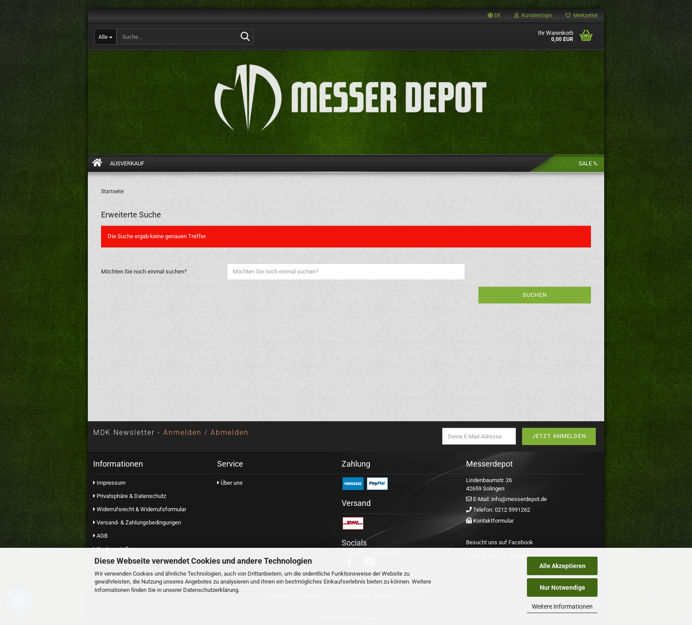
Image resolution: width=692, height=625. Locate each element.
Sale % (588, 163)
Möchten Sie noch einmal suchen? (144, 271)
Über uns (230, 482)
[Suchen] (245, 37)
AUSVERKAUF (127, 163)
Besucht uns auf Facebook (499, 542)
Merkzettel (581, 15)
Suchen (535, 295)
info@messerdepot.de (519, 499)
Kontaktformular (493, 520)
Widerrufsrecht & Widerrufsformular (141, 509)
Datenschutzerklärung (210, 590)
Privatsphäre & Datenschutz (131, 496)
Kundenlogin (533, 15)
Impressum (111, 482)
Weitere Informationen (562, 606)
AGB (100, 535)
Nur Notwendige (562, 587)
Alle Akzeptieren (562, 565)
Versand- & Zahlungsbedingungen (139, 522)
